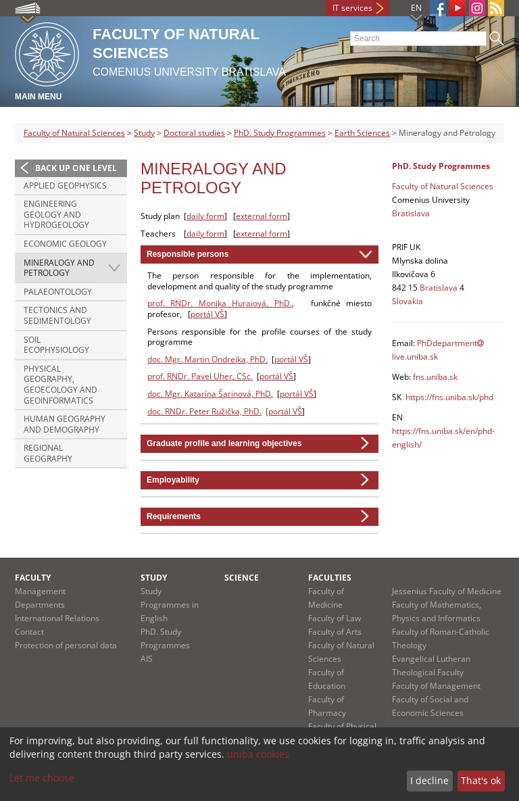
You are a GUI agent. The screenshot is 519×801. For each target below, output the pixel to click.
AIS (147, 658)
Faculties (329, 577)
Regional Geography (48, 453)
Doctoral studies (194, 133)
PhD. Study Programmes (280, 133)
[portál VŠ (284, 411)
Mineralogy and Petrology (59, 268)
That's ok (481, 780)
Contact (29, 631)
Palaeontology (58, 291)
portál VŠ (207, 314)
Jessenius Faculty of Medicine (446, 591)
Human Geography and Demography (64, 424)
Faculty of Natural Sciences (74, 133)
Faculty (33, 577)
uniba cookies (258, 754)
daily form (205, 216)
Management (40, 591)
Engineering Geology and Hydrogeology (56, 214)
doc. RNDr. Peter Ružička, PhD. (204, 411)
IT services (352, 8)
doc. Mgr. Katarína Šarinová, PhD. (210, 393)
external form (261, 216)
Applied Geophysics (65, 185)
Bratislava (411, 213)
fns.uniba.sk (435, 377)
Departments (40, 604)
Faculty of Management (436, 685)
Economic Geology (65, 243)
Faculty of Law (334, 618)
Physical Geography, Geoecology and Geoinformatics (60, 384)
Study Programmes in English (170, 604)
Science (241, 577)
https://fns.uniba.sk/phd (449, 397)
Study (144, 133)
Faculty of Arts (335, 631)
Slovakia (407, 301)
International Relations (57, 618)
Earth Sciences (362, 133)
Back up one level (76, 168)
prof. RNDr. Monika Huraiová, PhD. (219, 303)
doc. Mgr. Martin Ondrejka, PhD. (207, 359)
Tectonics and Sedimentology (57, 315)
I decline (429, 780)
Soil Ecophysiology (56, 345)
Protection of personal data (66, 645)
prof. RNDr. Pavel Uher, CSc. (200, 376)
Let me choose (41, 777)
